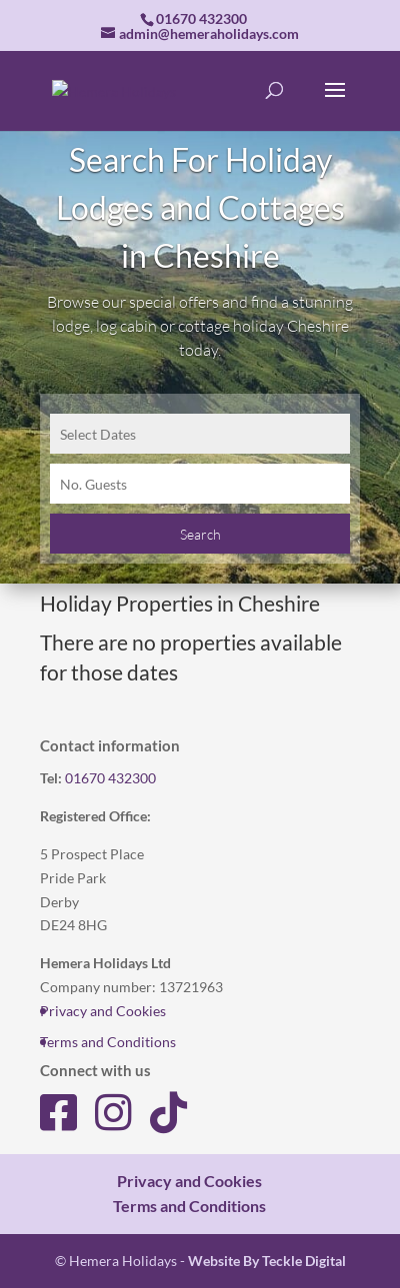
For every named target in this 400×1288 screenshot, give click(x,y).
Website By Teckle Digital (267, 1260)
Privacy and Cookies (103, 1010)
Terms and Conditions (108, 1041)
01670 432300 (110, 777)
